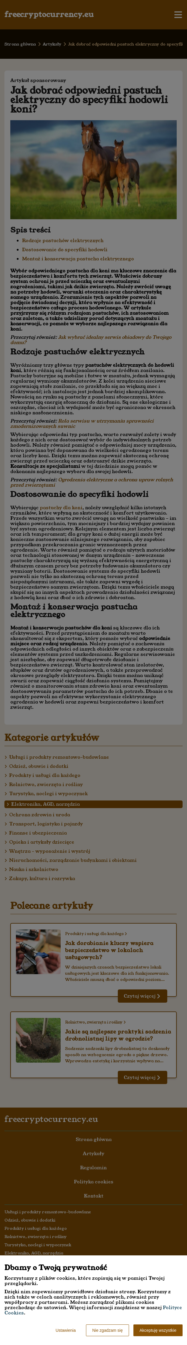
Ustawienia (66, 1330)
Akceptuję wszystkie (158, 1330)
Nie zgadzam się (107, 1330)
